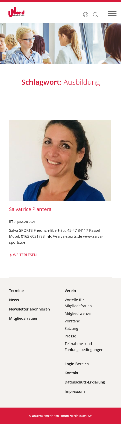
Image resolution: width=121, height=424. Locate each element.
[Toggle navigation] (114, 11)
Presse (70, 336)
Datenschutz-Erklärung (85, 382)
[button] (95, 14)
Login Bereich (77, 363)
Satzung (71, 328)
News (14, 299)
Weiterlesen (25, 254)
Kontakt (71, 372)
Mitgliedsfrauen (23, 318)
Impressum (75, 391)
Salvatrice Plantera (30, 209)
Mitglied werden (79, 313)
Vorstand (72, 321)
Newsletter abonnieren (29, 309)
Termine (16, 290)
